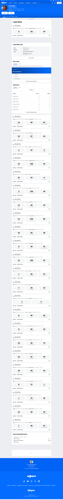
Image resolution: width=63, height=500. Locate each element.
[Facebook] (61, 0)
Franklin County (31, 257)
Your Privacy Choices (46, 485)
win (26, 119)
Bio (6, 16)
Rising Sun (30, 394)
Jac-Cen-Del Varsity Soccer (27, 53)
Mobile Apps (14, 485)
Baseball (15, 2)
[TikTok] (51, 0)
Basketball (15, 63)
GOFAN (7, 0)
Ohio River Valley (17, 78)
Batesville (30, 298)
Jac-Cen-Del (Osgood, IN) (12, 7)
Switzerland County (32, 160)
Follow (11, 13)
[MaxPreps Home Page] (28, 19)
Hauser (30, 188)
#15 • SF (12, 10)
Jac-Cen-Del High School (31, 462)
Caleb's (14, 28)
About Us (9, 485)
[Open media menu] (55, 3)
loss (26, 28)
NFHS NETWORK (12, 0)
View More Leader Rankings (31, 81)
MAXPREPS (3, 0)
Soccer (20, 63)
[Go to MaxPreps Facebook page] (39, 481)
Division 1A (16, 76)
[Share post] (49, 35)
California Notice (38, 485)
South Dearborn (31, 408)
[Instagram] (56, 0)
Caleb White (12, 6)
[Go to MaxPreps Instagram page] (31, 481)
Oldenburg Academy (32, 28)
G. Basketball (27, 2)
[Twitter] (58, 0)
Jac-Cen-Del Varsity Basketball (28, 51)
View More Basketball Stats (31, 112)
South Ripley (31, 132)
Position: (30, 89)
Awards (13, 16)
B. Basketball (21, 2)
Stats (9, 16)
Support (53, 485)
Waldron (30, 146)
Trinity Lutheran (31, 215)
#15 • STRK (20, 10)
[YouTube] (53, 0)
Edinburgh (30, 339)
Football (10, 2)
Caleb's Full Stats (20, 35)
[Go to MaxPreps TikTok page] (24, 481)
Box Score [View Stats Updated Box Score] (14, 35)
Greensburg (31, 201)
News (16, 16)
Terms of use (31, 485)
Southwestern (31, 353)
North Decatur (31, 367)
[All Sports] (39, 3)
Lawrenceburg (31, 243)
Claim (5, 13)
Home (4, 16)
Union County (31, 325)
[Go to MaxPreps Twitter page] (35, 481)
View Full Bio (31, 57)
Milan (30, 174)
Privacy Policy (25, 485)
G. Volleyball (34, 2)
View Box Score (16, 442)
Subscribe (19, 485)
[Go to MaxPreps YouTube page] (28, 481)
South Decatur (31, 119)
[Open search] (52, 3)
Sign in (59, 2)
